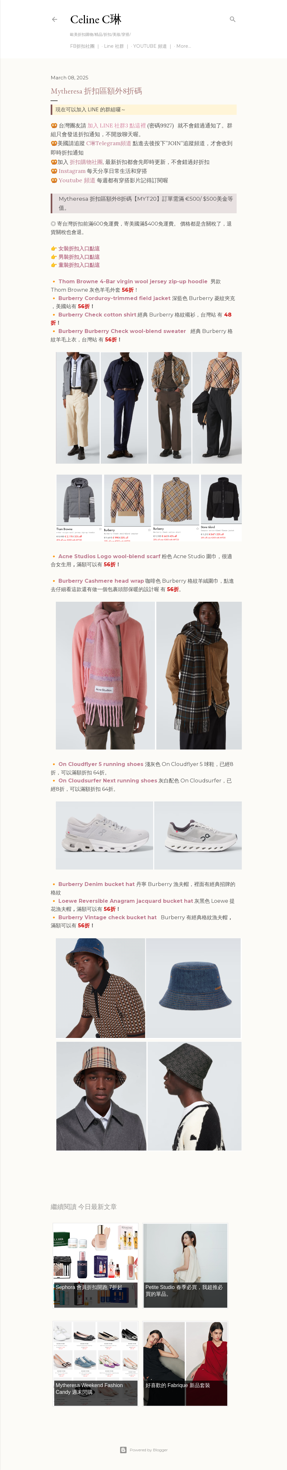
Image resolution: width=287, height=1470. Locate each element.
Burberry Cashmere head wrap (101, 581)
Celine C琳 (96, 19)
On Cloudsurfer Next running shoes (107, 781)
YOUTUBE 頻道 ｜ (153, 46)
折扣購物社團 (86, 162)
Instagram (72, 171)
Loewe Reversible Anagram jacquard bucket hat (125, 901)
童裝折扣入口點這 (79, 265)
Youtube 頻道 (77, 180)
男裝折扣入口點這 (79, 257)
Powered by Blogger (143, 1450)
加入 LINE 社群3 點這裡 (116, 125)
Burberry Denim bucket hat (97, 884)
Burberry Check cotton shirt (97, 315)
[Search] (233, 18)
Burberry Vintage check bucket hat (108, 917)
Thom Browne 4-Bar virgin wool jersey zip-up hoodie (133, 281)
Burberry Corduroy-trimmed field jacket (115, 298)
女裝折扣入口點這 (79, 249)
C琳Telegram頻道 (108, 143)
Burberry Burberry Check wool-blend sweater (122, 331)
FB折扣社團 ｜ (85, 46)
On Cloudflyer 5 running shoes (101, 764)
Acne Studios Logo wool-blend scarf (109, 556)
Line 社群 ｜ (117, 46)
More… (183, 46)
